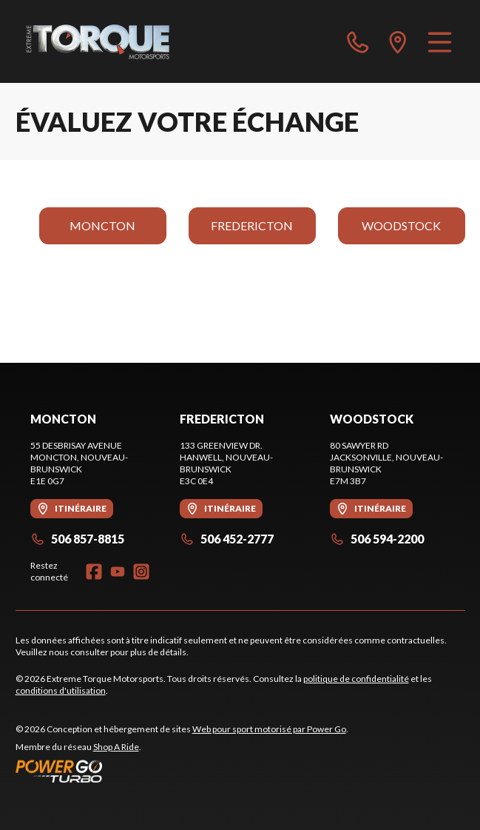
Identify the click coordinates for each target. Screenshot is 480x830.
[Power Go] (182, 771)
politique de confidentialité (356, 678)
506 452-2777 (227, 539)
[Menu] (439, 41)
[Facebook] (94, 571)
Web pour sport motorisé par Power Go (269, 728)
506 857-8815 (77, 539)
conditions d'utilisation (61, 690)
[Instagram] (141, 571)
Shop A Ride (116, 746)
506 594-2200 (377, 539)
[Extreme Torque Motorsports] (98, 41)
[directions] (398, 41)
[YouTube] (117, 571)
